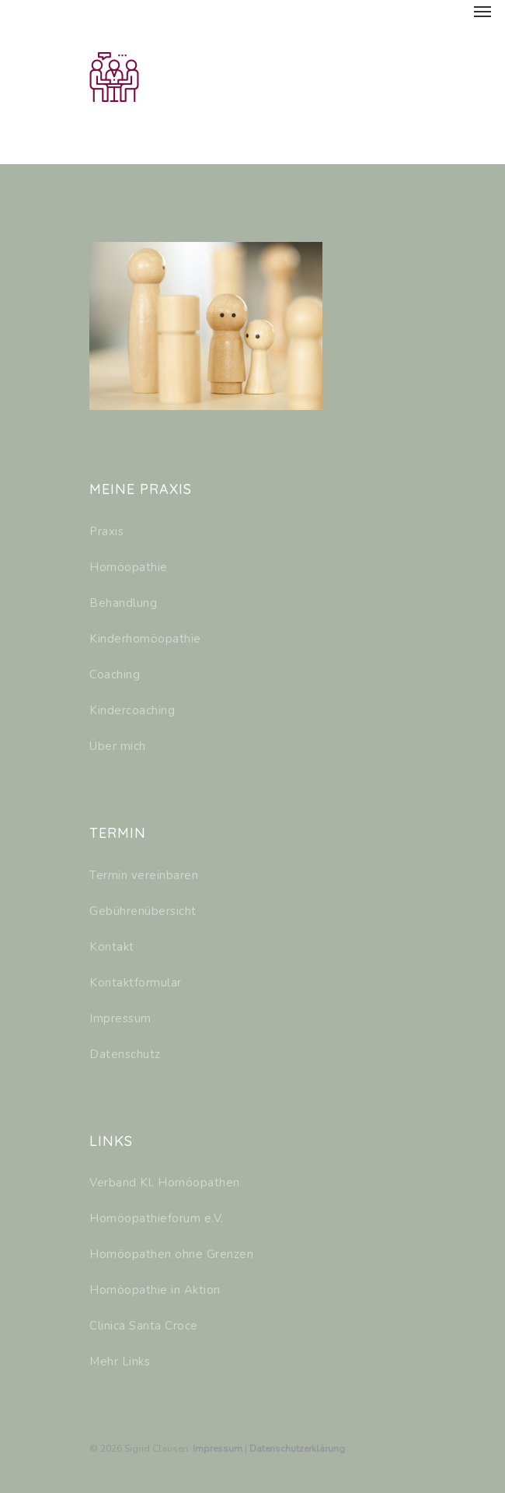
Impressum (120, 1018)
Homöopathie (128, 567)
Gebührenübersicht (143, 911)
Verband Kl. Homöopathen (164, 1182)
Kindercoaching (132, 710)
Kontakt (111, 947)
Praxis (106, 531)
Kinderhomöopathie (145, 639)
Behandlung (123, 603)
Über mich (117, 746)
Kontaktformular (135, 982)
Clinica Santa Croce (143, 1326)
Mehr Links (119, 1361)
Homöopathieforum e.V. (156, 1218)
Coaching (114, 674)
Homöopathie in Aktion (155, 1290)
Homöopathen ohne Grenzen (171, 1254)
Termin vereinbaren (143, 875)
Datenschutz (125, 1054)
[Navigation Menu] (482, 11)
